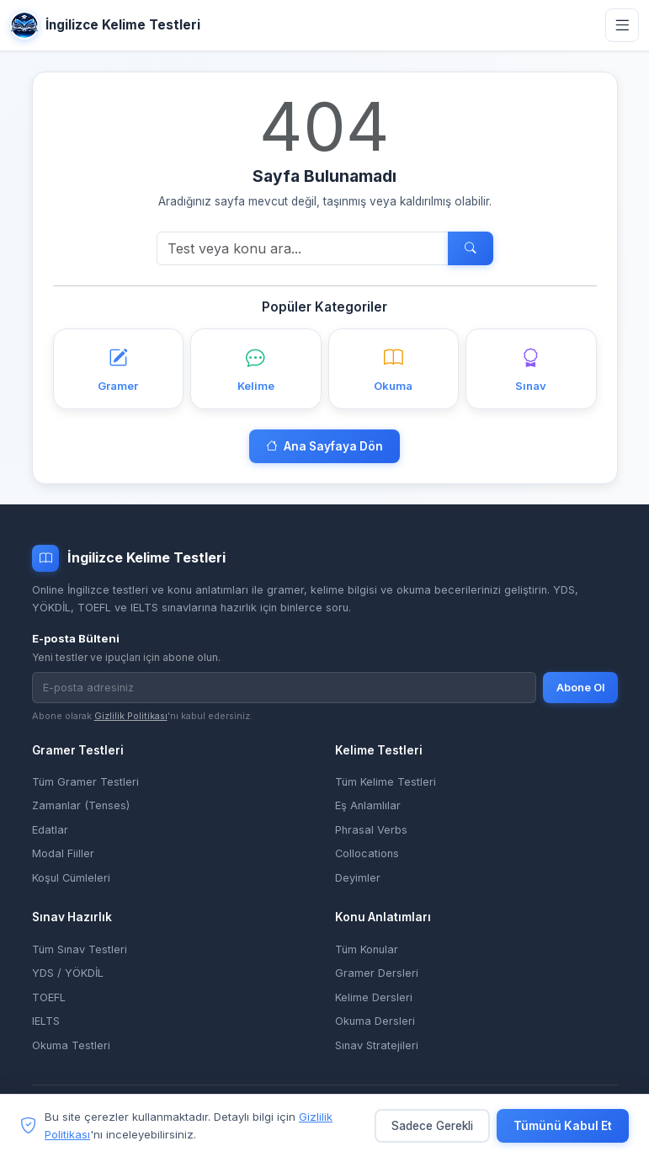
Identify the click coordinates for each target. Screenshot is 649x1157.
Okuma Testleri (71, 1045)
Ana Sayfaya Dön (324, 446)
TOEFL (49, 997)
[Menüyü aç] (622, 25)
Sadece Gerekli (432, 1126)
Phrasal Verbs (371, 830)
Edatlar (50, 830)
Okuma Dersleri (375, 1021)
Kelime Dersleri (373, 997)
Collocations (367, 853)
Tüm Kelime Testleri (385, 782)
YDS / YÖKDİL (68, 973)
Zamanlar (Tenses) (81, 805)
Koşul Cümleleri (71, 878)
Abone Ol (580, 687)
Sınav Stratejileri (376, 1045)
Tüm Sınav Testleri (79, 949)
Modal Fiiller (63, 853)
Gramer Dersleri (376, 973)
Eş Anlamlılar (368, 805)
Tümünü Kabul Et (562, 1126)
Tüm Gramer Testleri (85, 782)
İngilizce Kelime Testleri (105, 25)
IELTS (46, 1021)
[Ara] (303, 248)
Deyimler (357, 878)
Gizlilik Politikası (131, 716)
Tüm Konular (366, 949)
